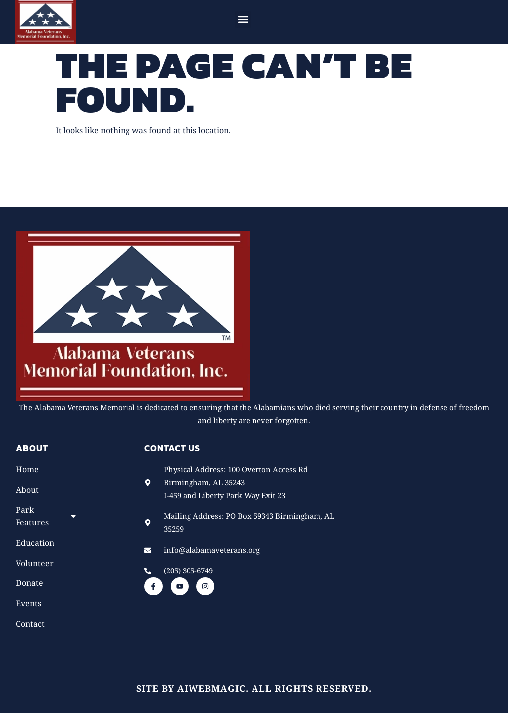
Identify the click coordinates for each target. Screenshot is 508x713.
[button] (243, 19)
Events (28, 603)
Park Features (46, 516)
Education (35, 542)
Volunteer (35, 563)
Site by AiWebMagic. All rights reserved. (254, 688)
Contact (30, 623)
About (27, 489)
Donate (29, 582)
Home (27, 469)
